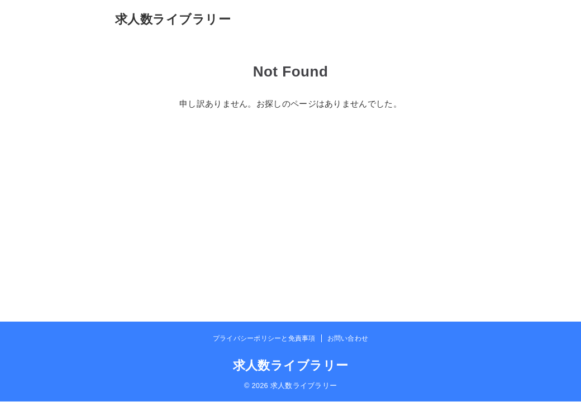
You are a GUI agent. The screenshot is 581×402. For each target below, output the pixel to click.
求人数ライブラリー (173, 19)
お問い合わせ (347, 338)
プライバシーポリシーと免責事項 (264, 338)
